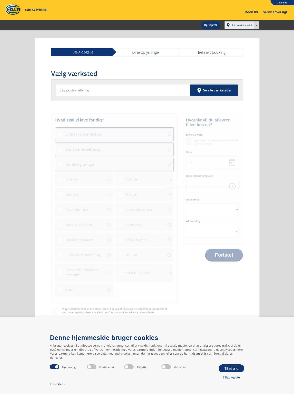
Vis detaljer (58, 384)
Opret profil (210, 24)
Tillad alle (231, 368)
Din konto (282, 2)
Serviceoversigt (275, 12)
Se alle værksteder (214, 89)
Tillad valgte (231, 377)
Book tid (251, 12)
